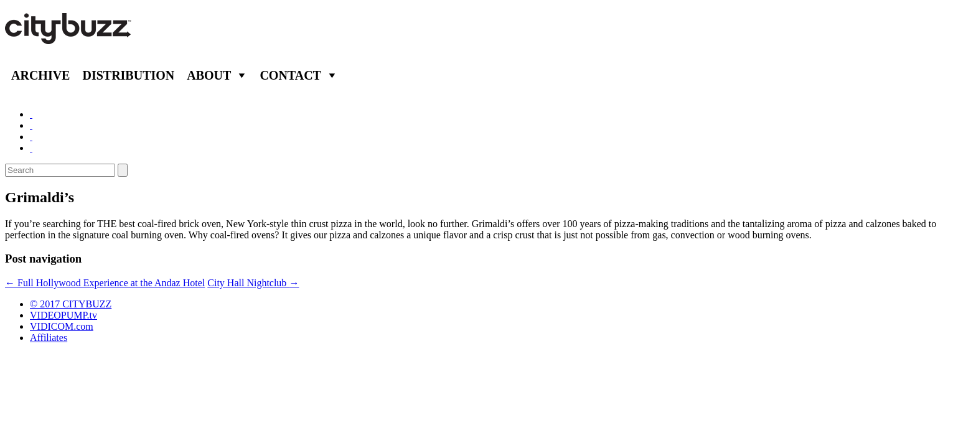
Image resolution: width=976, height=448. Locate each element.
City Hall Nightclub (253, 283)
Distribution (128, 75)
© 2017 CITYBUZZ (70, 304)
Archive (40, 75)
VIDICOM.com (61, 326)
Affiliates (48, 337)
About (209, 75)
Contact (290, 75)
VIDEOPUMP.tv (63, 315)
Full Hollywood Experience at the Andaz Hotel (105, 283)
